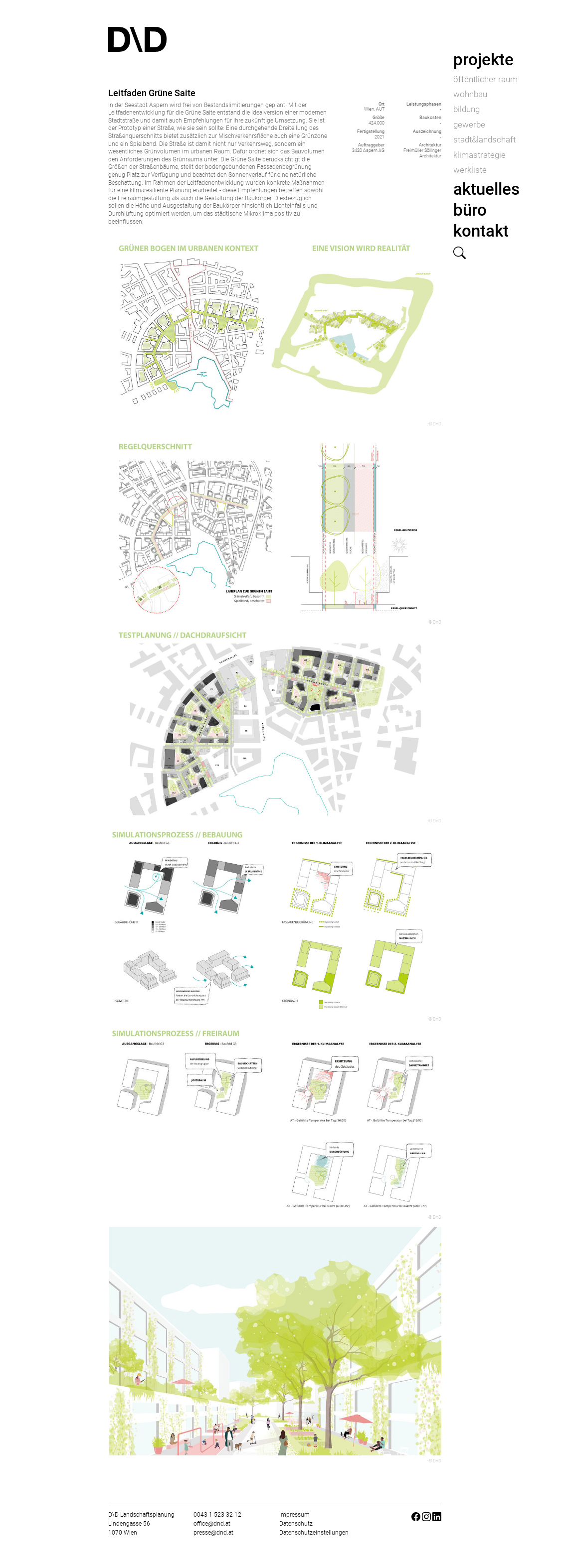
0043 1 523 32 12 (217, 1514)
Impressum (294, 1514)
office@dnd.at (211, 1523)
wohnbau (470, 94)
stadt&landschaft (484, 139)
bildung (466, 109)
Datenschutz (296, 1523)
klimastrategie (479, 155)
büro (470, 210)
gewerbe (469, 125)
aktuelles (486, 189)
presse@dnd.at (213, 1532)
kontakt (481, 231)
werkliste (470, 170)
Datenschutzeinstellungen (314, 1532)
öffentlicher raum (485, 79)
